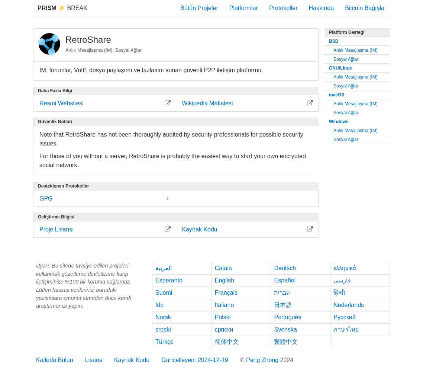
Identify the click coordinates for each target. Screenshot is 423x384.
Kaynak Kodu (131, 360)
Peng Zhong (263, 360)
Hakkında (321, 8)
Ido (159, 305)
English (224, 280)
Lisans (93, 360)
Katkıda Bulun (54, 360)
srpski (163, 329)
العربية (163, 268)
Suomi (163, 292)
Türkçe (164, 342)
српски (224, 329)
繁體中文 (286, 342)
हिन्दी (339, 292)
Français (226, 292)
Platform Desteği (346, 32)
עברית (282, 292)
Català (223, 268)
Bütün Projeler (199, 8)
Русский (344, 317)
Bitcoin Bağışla (364, 8)
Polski (223, 317)
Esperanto (169, 280)
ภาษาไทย (346, 329)
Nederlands (348, 305)
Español (285, 280)
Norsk (163, 317)
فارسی (342, 280)
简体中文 (227, 342)
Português (287, 317)
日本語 (283, 305)
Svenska (285, 329)
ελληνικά (344, 268)
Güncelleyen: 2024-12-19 (194, 360)
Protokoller (283, 8)
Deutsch (285, 268)
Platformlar (243, 8)
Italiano (224, 305)
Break (62, 8)
